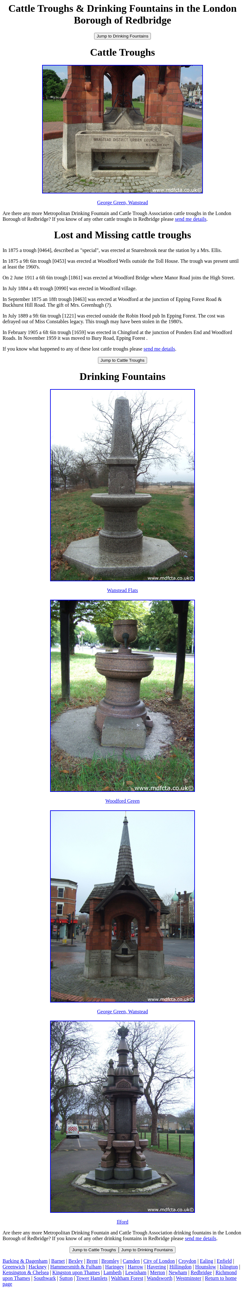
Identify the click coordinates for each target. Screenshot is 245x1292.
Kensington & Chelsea (26, 1272)
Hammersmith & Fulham (75, 1266)
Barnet (58, 1261)
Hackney (37, 1266)
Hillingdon (180, 1266)
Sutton (66, 1278)
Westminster (188, 1278)
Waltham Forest (127, 1278)
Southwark (45, 1278)
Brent (92, 1261)
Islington (229, 1266)
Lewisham (135, 1272)
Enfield (224, 1261)
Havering (156, 1266)
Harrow (135, 1266)
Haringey (114, 1266)
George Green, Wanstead (122, 202)
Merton (157, 1272)
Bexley (75, 1261)
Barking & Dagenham (25, 1261)
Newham (178, 1272)
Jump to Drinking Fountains (122, 36)
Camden (131, 1261)
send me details (190, 219)
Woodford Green (122, 801)
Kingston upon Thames (76, 1272)
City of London (159, 1261)
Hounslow (205, 1266)
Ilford (122, 1222)
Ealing (206, 1261)
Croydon (187, 1261)
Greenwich (14, 1266)
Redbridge (201, 1272)
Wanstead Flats (122, 590)
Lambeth (112, 1272)
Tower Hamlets (92, 1278)
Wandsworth (159, 1278)
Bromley (110, 1261)
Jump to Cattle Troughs (122, 360)
